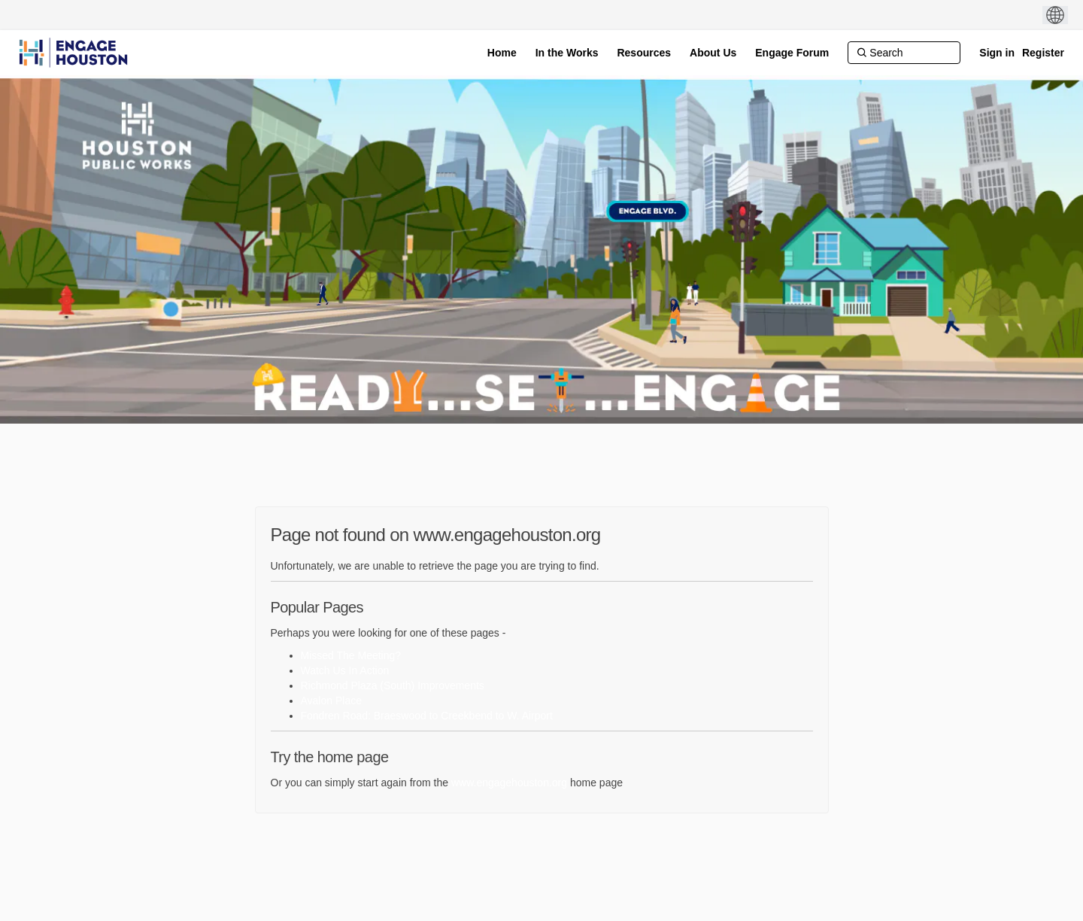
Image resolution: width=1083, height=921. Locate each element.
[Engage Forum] (792, 53)
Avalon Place (331, 701)
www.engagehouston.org (509, 783)
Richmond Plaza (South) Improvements (392, 685)
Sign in (997, 53)
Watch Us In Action (345, 670)
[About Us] (713, 53)
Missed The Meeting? (351, 655)
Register (1043, 53)
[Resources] (644, 53)
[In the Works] (567, 53)
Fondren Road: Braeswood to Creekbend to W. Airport (427, 716)
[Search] (904, 52)
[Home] (502, 53)
